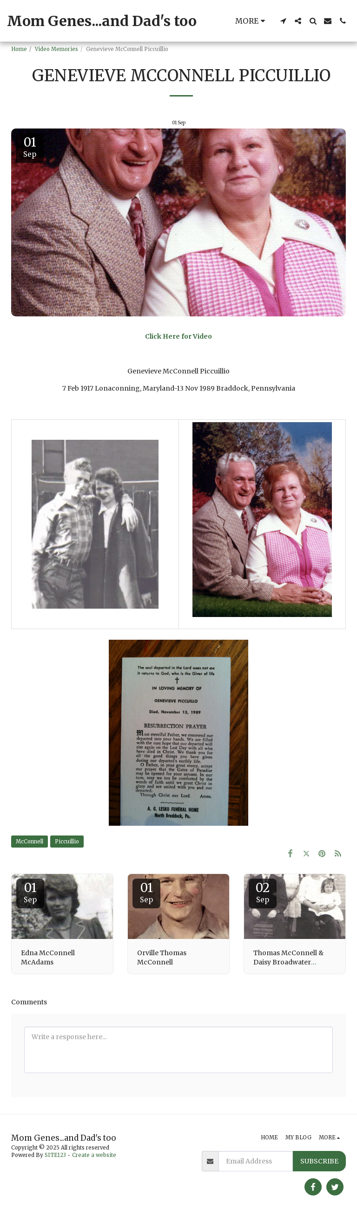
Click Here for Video (178, 336)
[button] (283, 21)
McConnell (29, 841)
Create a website (94, 1155)
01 (30, 892)
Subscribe (319, 1161)
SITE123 (55, 1155)
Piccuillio (67, 841)
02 (263, 892)
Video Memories (56, 49)
